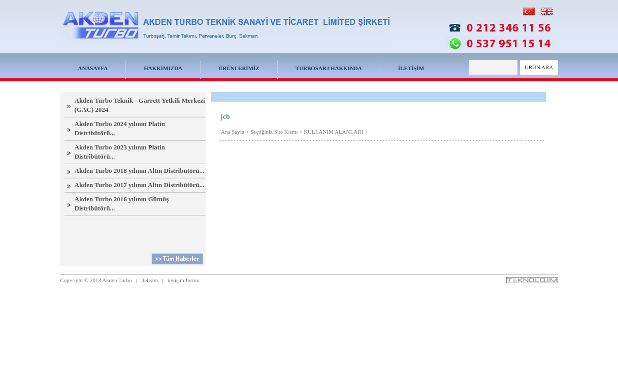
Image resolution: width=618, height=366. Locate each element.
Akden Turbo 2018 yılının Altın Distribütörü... (140, 170)
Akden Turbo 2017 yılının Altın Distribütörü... (140, 185)
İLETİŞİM (411, 68)
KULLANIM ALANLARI (333, 132)
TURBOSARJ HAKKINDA (329, 68)
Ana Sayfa (232, 132)
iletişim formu (184, 280)
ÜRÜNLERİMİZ (238, 68)
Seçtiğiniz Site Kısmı (274, 132)
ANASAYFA (93, 68)
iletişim (149, 280)
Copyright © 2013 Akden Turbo (96, 280)
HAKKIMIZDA (163, 68)
